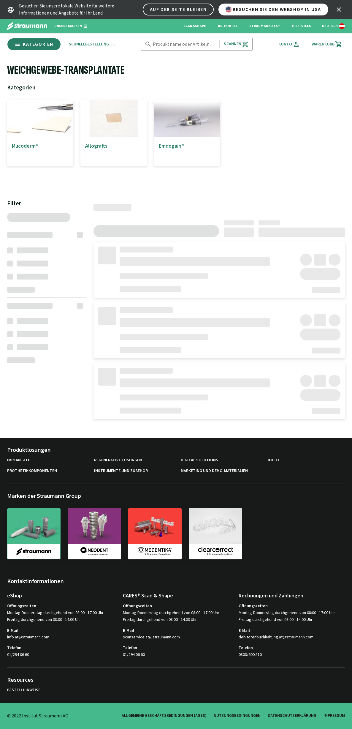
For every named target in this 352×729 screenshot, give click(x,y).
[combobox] (185, 44)
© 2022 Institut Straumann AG (37, 716)
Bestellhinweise (23, 690)
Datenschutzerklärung (292, 716)
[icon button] (339, 9)
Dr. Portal (227, 26)
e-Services (301, 26)
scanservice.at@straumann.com (151, 637)
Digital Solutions (199, 460)
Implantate (18, 460)
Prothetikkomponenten (32, 471)
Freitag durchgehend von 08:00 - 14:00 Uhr (44, 620)
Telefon (14, 648)
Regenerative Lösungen (118, 460)
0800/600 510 (250, 655)
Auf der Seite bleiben (178, 9)
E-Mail (12, 631)
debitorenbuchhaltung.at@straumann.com (276, 637)
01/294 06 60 (18, 655)
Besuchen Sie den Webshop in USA (273, 9)
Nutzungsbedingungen (237, 716)
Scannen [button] (236, 44)
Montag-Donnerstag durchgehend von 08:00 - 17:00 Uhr (55, 613)
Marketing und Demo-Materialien (214, 471)
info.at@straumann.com (28, 637)
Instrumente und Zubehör (121, 471)
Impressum (334, 716)
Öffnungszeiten (21, 606)
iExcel (274, 460)
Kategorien (34, 44)
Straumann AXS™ (264, 26)
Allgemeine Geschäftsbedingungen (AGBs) (164, 716)
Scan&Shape (194, 26)
